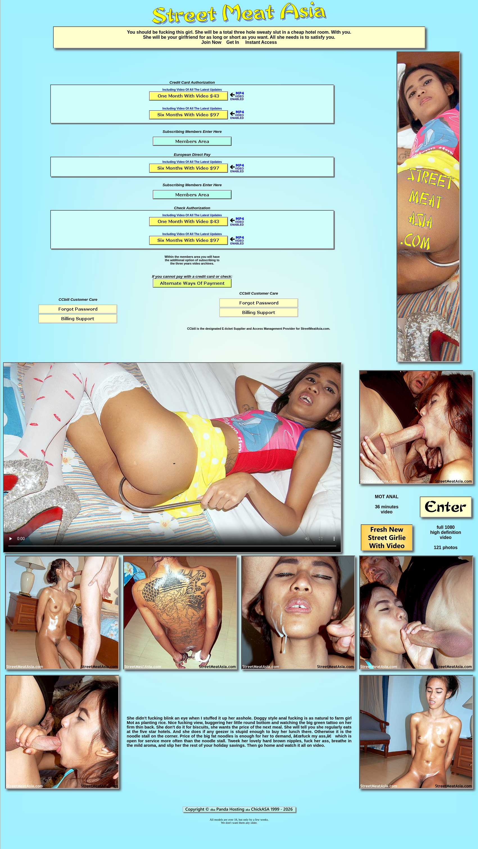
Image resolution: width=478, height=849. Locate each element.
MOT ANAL (386, 496)
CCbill (191, 328)
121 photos (445, 547)
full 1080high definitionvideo (445, 532)
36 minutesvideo (386, 509)
